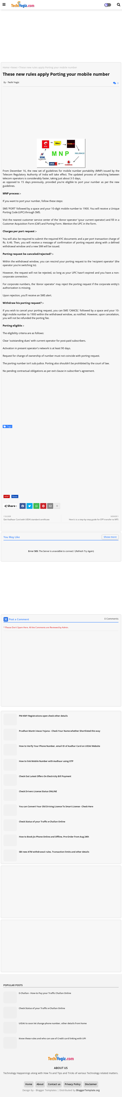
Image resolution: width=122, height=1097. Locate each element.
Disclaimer (91, 1084)
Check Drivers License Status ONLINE (38, 791)
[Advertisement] (61, 36)
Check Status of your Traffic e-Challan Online (42, 821)
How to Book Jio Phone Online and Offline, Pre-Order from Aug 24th (54, 836)
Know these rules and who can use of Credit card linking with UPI (52, 1038)
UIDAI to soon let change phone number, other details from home (53, 1023)
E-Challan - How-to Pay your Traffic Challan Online (45, 993)
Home (6, 67)
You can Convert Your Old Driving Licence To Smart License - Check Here (56, 806)
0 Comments (111, 618)
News (14, 67)
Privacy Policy (73, 1084)
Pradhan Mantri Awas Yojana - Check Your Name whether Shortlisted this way (59, 730)
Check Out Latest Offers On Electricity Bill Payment (45, 776)
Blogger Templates (46, 1090)
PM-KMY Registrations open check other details (43, 715)
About (40, 1084)
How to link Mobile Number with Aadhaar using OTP (46, 761)
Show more (110, 537)
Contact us (54, 1084)
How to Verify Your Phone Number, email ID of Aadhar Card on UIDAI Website (59, 746)
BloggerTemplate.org (88, 1090)
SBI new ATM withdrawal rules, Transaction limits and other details (54, 851)
